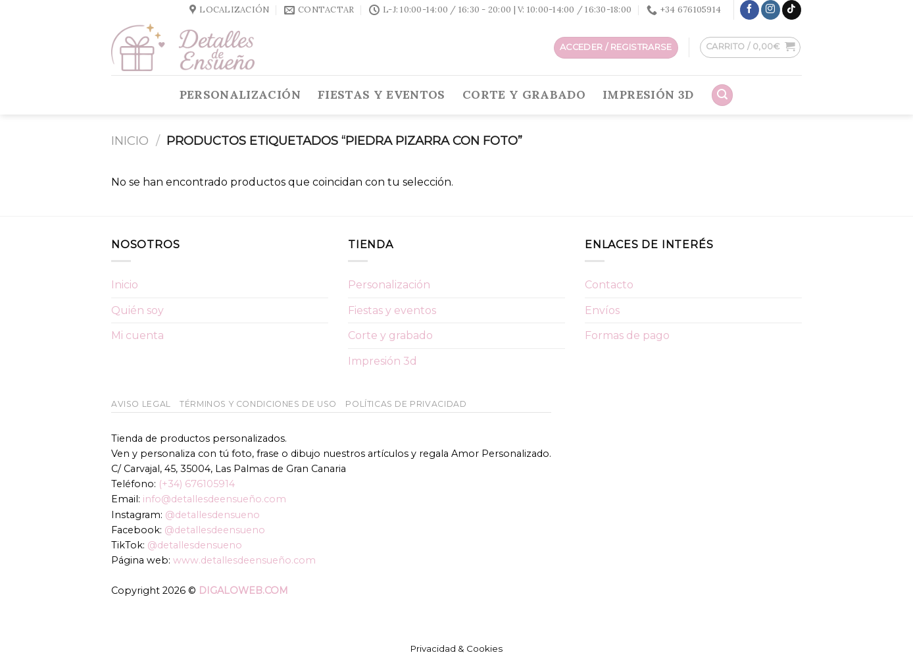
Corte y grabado (523, 94)
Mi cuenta (137, 335)
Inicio (130, 140)
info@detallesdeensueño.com (214, 499)
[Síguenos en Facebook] (749, 10)
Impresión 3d (648, 94)
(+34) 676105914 (197, 484)
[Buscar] (722, 95)
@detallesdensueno (212, 515)
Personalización (240, 94)
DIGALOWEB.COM (243, 590)
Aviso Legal (141, 404)
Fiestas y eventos (381, 94)
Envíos (602, 310)
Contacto (609, 284)
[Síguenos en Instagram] (770, 10)
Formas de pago (627, 335)
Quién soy (137, 310)
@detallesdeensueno (214, 530)
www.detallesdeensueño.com (244, 560)
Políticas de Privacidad (405, 404)
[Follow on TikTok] (791, 10)
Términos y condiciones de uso (258, 404)
